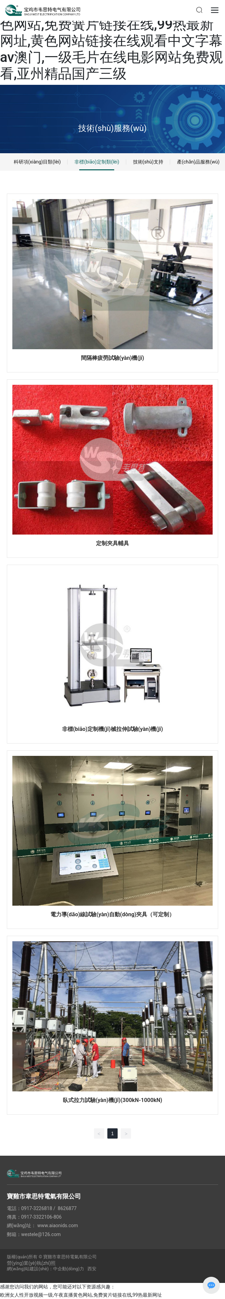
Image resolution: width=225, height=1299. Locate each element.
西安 (91, 1268)
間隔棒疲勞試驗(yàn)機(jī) (112, 358)
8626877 (67, 1208)
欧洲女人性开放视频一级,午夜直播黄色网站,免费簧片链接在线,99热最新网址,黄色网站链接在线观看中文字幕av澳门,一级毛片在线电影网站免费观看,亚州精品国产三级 (111, 41)
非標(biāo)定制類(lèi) (96, 162)
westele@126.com (41, 1234)
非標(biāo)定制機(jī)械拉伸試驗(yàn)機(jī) (112, 729)
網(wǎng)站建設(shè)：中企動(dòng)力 (45, 1268)
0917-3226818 (36, 1208)
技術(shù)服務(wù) (112, 128)
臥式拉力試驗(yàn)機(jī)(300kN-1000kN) (112, 1100)
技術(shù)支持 (148, 162)
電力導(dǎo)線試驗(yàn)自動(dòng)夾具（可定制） (112, 914)
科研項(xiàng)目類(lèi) (37, 162)
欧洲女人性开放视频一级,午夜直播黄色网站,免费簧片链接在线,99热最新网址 (81, 1295)
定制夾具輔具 (112, 543)
